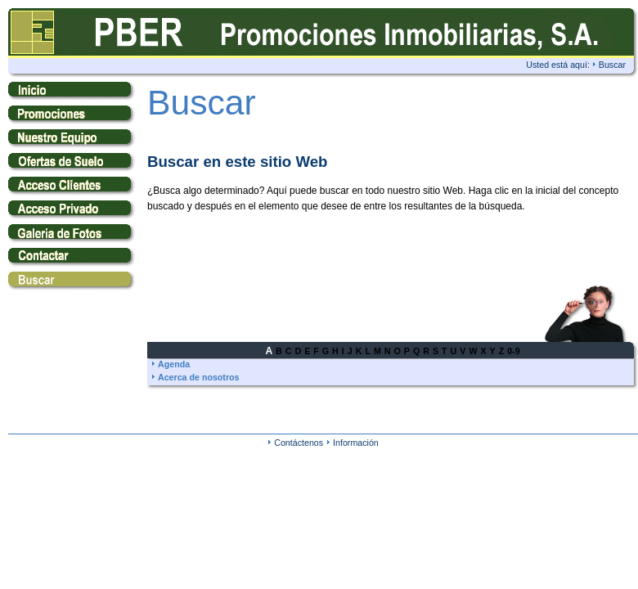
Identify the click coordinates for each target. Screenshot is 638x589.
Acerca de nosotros (199, 377)
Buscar (612, 65)
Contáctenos (298, 442)
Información (356, 442)
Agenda (174, 364)
